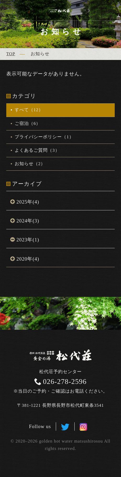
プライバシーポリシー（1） (43, 136)
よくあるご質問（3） (36, 150)
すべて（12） (28, 109)
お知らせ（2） (29, 163)
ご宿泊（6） (27, 123)
